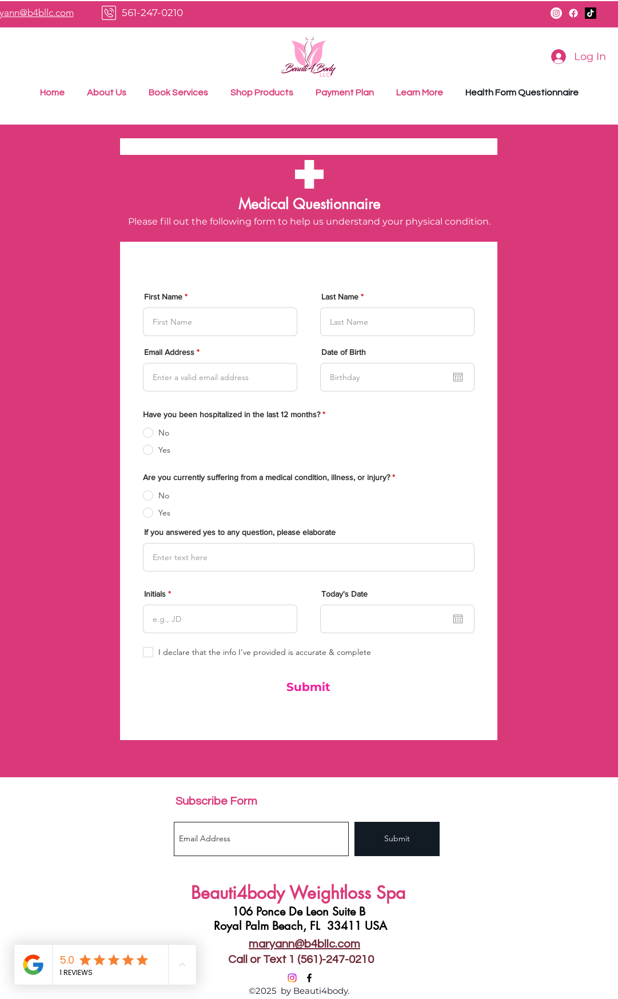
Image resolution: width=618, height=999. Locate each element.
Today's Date (344, 594)
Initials (155, 594)
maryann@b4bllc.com (304, 944)
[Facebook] (573, 13)
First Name (163, 297)
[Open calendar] (457, 377)
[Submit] (308, 687)
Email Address (169, 352)
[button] (419, 92)
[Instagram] (556, 13)
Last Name (339, 297)
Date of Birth (343, 352)
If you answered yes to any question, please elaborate (240, 532)
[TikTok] (590, 13)
